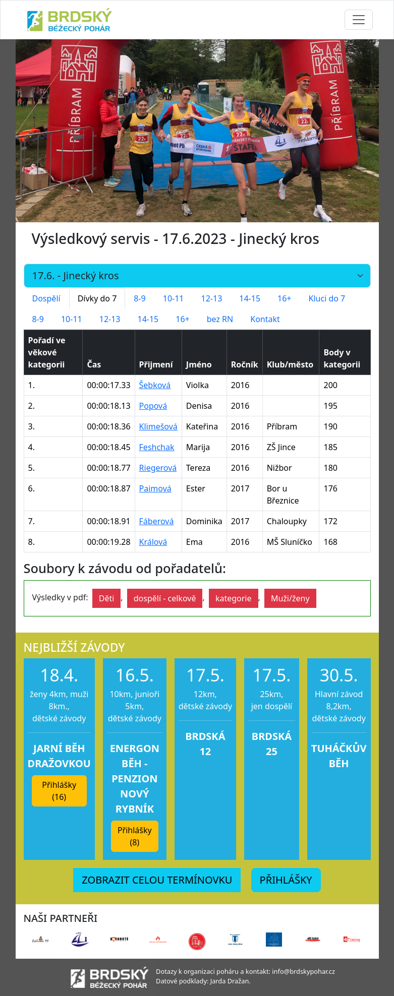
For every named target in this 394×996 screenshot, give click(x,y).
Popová (153, 405)
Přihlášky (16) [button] (59, 790)
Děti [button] (107, 598)
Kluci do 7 (327, 298)
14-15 (249, 298)
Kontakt (265, 319)
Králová (153, 541)
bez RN (220, 319)
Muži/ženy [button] (290, 598)
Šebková (155, 385)
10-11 (173, 298)
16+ (284, 298)
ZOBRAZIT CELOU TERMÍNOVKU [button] (157, 880)
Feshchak (157, 447)
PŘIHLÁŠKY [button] (286, 880)
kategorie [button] (233, 598)
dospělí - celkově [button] (165, 598)
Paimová (155, 488)
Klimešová (158, 426)
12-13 (211, 298)
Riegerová (158, 467)
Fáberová (156, 521)
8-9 (139, 298)
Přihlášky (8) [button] (135, 836)
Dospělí (46, 298)
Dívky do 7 (97, 298)
